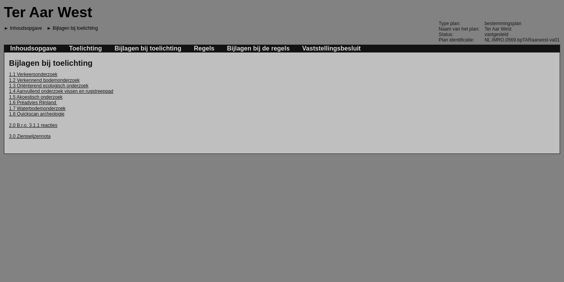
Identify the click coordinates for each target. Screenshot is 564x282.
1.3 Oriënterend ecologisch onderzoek (49, 86)
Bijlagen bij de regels (258, 48)
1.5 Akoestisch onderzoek (36, 97)
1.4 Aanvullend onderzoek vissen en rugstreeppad (61, 91)
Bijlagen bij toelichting (75, 28)
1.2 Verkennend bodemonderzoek (44, 80)
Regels (204, 48)
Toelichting (85, 48)
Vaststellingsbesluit (331, 48)
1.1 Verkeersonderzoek (33, 74)
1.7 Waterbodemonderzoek (37, 108)
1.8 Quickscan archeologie (36, 114)
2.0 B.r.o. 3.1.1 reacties (33, 125)
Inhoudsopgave (26, 28)
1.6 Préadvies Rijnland (33, 102)
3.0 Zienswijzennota (30, 136)
